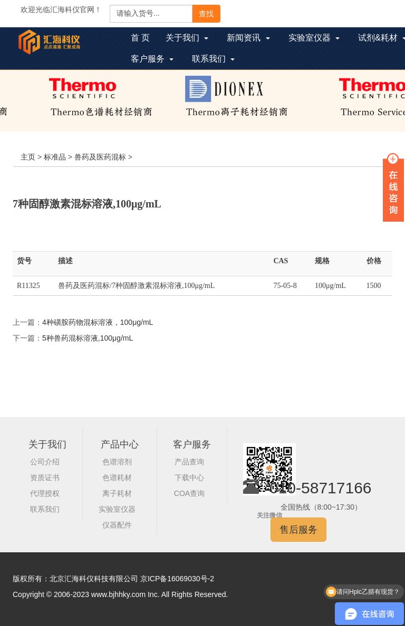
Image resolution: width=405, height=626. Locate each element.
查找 (206, 13)
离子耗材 (117, 493)
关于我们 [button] (187, 37)
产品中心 (120, 444)
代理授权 (45, 493)
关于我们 (47, 444)
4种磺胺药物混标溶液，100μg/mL (97, 322)
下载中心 (189, 477)
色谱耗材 (117, 477)
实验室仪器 (117, 509)
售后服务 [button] (298, 529)
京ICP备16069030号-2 (177, 578)
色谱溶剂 (117, 462)
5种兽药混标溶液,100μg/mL (87, 338)
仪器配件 (117, 525)
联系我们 (45, 509)
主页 (28, 157)
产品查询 (189, 462)
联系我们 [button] (213, 58)
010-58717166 (320, 487)
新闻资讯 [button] (248, 37)
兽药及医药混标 (100, 157)
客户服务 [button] (152, 58)
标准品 (55, 157)
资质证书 (45, 477)
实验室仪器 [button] (314, 37)
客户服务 (192, 444)
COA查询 (189, 493)
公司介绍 (45, 462)
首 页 (144, 39)
